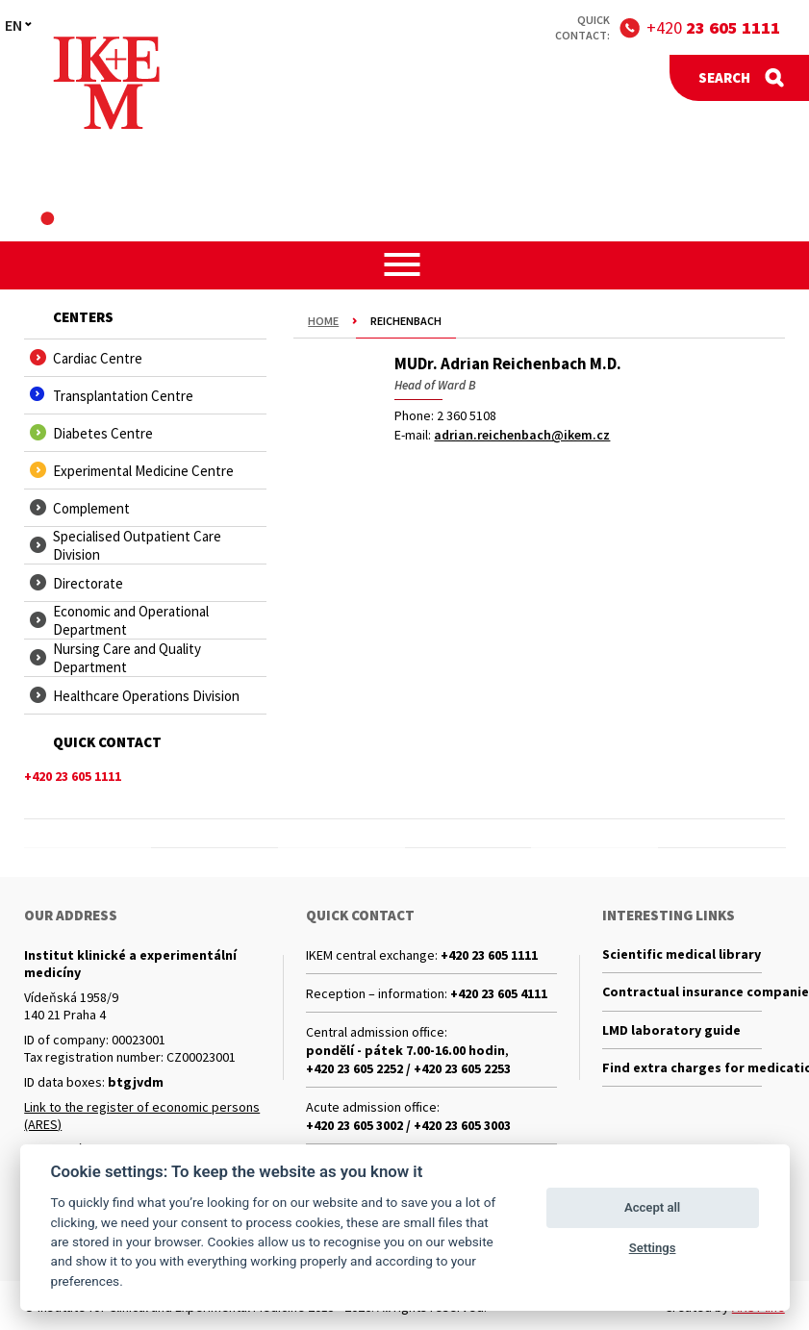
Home (323, 321)
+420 (713, 27)
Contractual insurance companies (682, 994)
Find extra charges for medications (682, 1073)
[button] (404, 264)
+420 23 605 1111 (489, 955)
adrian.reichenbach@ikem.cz (522, 434)
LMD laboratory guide (671, 1033)
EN (13, 25)
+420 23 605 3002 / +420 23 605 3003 (408, 1125)
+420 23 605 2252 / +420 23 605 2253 (408, 1068)
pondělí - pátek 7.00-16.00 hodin (405, 1050)
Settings (652, 1248)
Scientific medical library (681, 955)
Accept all (652, 1207)
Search (724, 77)
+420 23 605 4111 (498, 993)
